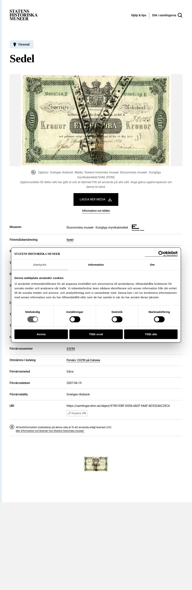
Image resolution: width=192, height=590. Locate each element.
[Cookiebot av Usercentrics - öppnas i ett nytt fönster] (161, 254)
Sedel (70, 239)
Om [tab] (152, 264)
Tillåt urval (96, 334)
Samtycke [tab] (39, 264)
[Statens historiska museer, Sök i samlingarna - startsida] (24, 15)
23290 (71, 348)
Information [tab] (96, 264)
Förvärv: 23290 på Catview (83, 360)
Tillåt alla (151, 334)
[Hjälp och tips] (138, 15)
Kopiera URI (77, 413)
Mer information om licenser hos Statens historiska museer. (50, 430)
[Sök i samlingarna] (167, 15)
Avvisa (41, 334)
